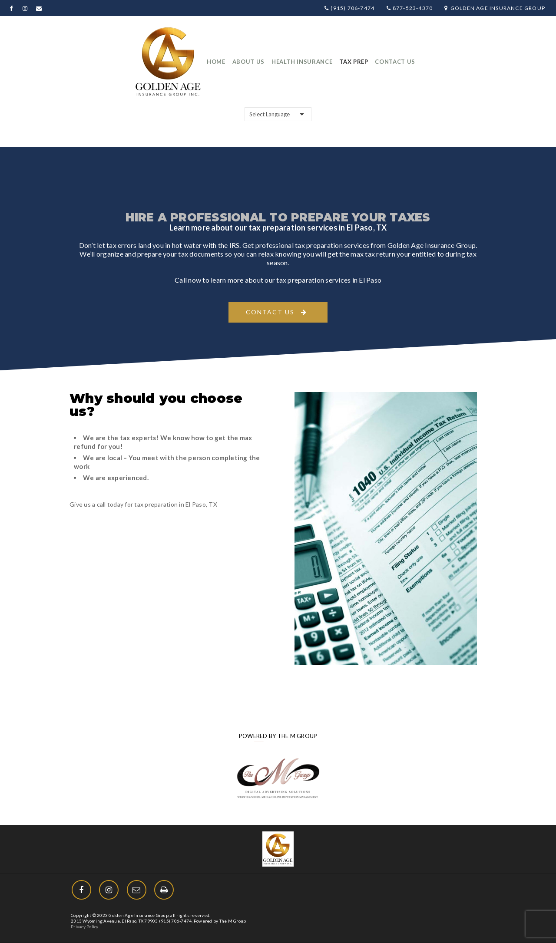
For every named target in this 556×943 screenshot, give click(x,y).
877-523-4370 (410, 8)
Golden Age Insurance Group (494, 8)
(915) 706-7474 (349, 8)
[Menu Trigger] (516, 909)
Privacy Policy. (85, 926)
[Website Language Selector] (278, 114)
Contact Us (270, 312)
